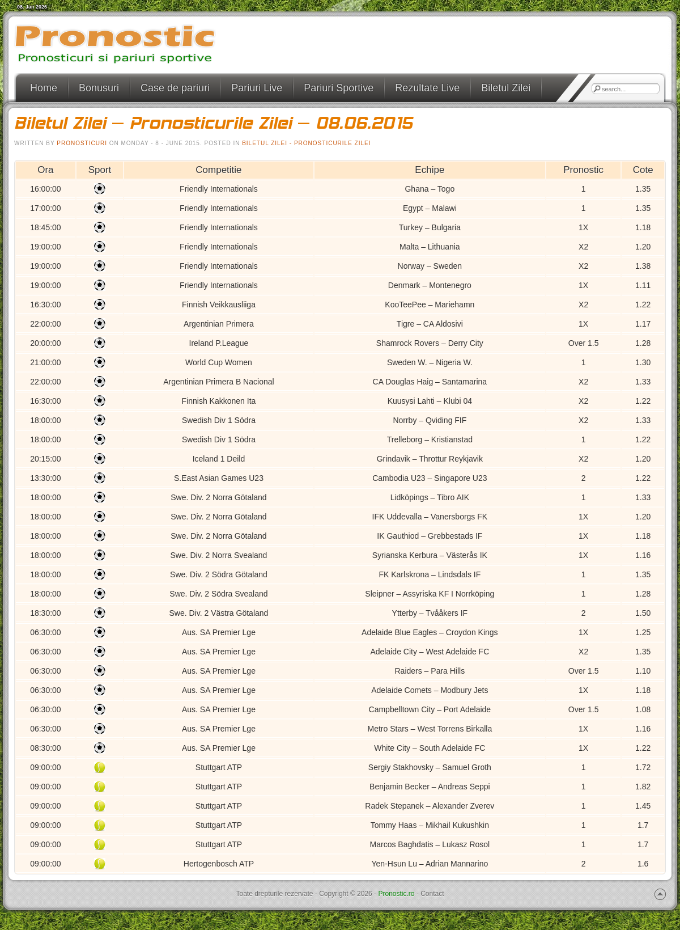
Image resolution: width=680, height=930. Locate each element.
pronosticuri (82, 143)
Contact (432, 894)
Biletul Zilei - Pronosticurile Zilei (306, 143)
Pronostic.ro (396, 894)
